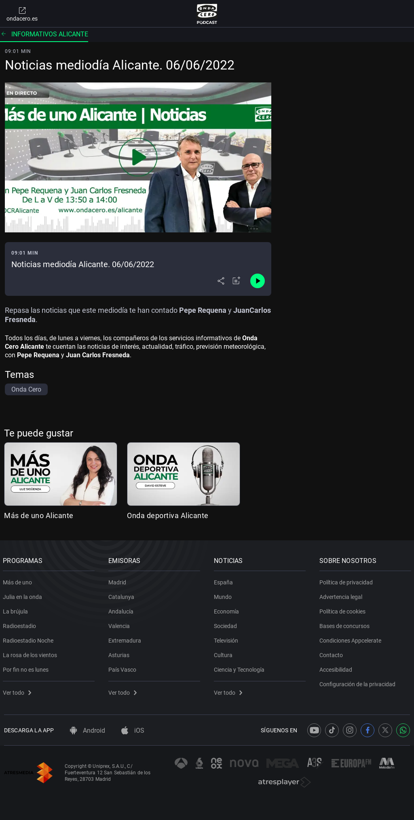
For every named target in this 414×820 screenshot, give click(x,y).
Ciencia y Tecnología (240, 668)
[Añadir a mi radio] (236, 281)
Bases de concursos (346, 624)
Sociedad (226, 624)
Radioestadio (20, 624)
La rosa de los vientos (31, 653)
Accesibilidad (337, 668)
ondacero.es (22, 14)
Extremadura (126, 639)
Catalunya (122, 595)
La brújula (16, 610)
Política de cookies (344, 610)
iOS (132, 730)
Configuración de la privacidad (359, 682)
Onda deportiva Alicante (168, 515)
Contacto (332, 653)
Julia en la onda (23, 595)
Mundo (224, 595)
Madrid (118, 581)
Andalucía (122, 610)
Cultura (224, 653)
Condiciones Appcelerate (351, 639)
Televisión (227, 639)
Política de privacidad (347, 581)
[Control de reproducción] (257, 281)
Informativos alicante (44, 34)
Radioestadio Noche (29, 639)
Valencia (120, 624)
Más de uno (18, 581)
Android (87, 730)
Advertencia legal (342, 595)
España (224, 581)
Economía (227, 610)
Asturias (120, 653)
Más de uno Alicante (39, 515)
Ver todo (18, 691)
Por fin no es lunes (27, 668)
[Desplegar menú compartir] (221, 281)
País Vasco (123, 668)
